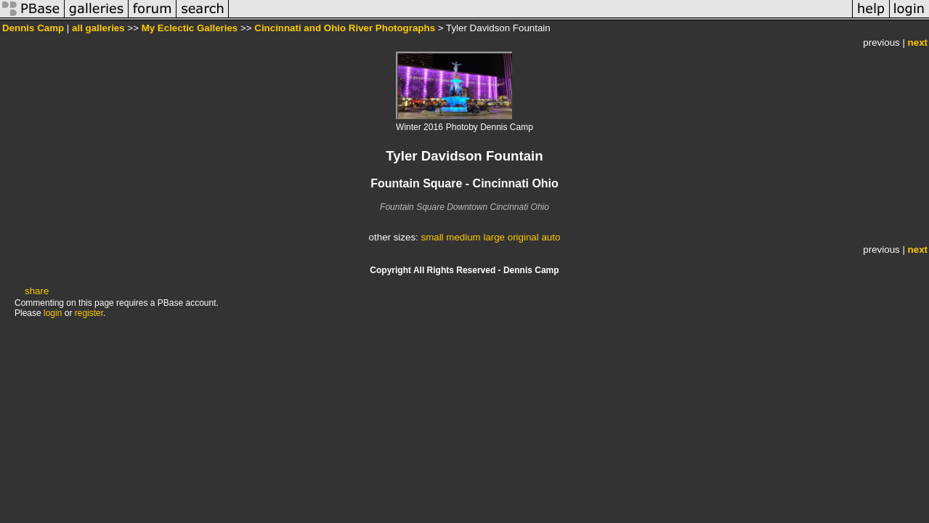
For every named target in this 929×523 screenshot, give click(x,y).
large (494, 237)
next (918, 42)
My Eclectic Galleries (190, 28)
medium (463, 237)
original (523, 237)
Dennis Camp (33, 28)
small (432, 237)
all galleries (98, 28)
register (89, 313)
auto (550, 237)
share (37, 290)
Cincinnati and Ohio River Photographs (344, 28)
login (53, 313)
